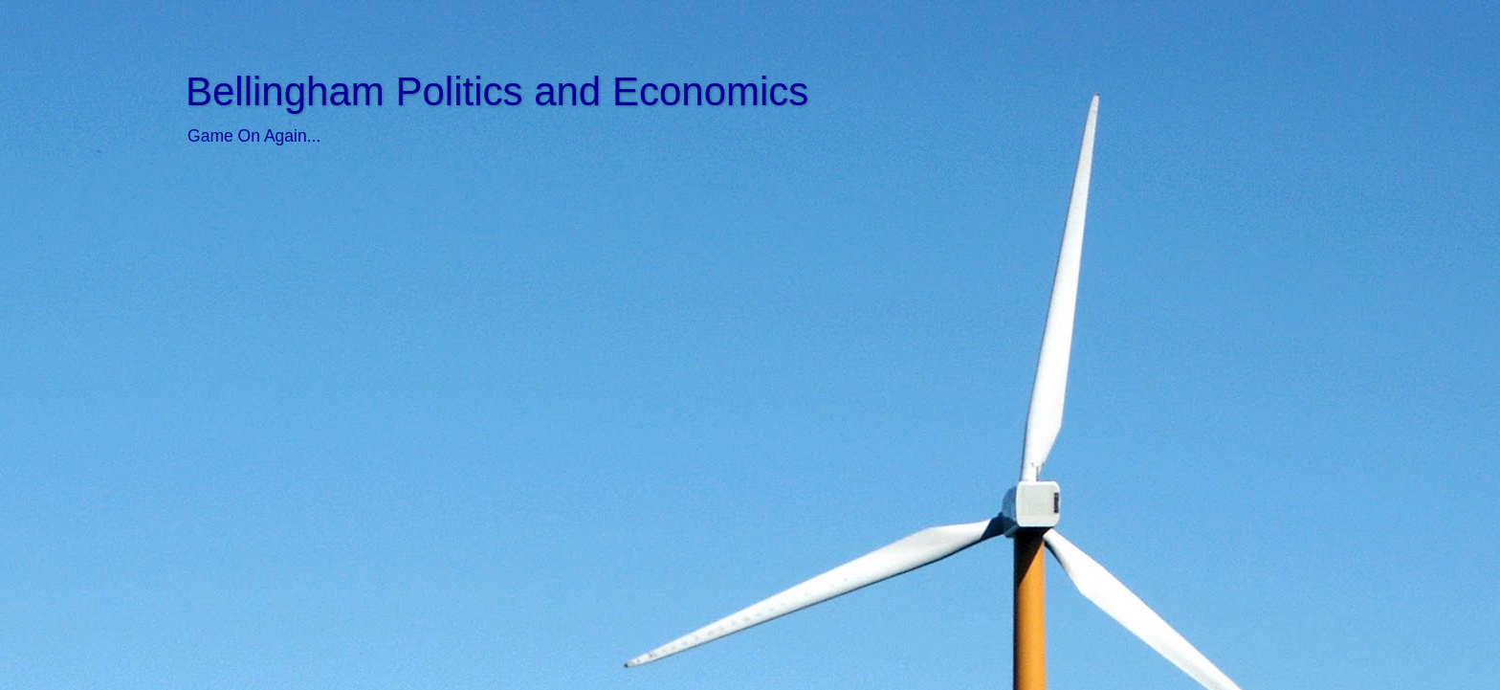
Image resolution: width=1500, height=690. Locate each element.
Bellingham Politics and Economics (497, 91)
